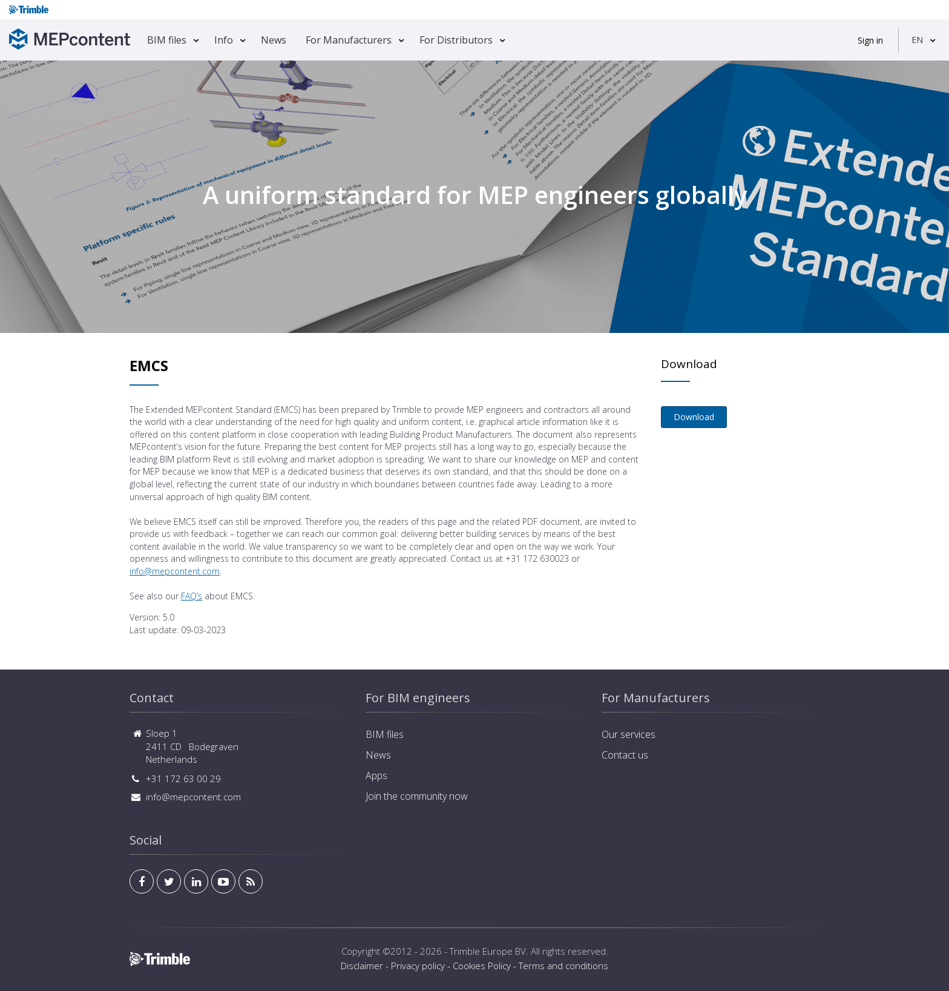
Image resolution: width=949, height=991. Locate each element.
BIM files (166, 40)
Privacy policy (418, 966)
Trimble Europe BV (488, 951)
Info (223, 40)
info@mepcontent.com (175, 571)
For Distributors (456, 40)
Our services (628, 734)
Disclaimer (362, 966)
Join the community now (417, 796)
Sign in (870, 40)
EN (917, 39)
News (273, 40)
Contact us (625, 755)
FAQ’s (191, 596)
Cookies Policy (482, 966)
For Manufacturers (349, 40)
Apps (376, 775)
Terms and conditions (563, 966)
